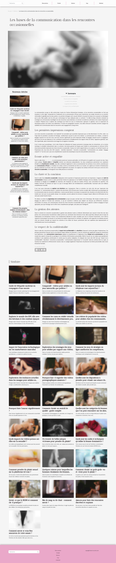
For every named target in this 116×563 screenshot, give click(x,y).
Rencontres (45, 3)
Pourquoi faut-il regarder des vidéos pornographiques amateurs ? (57, 379)
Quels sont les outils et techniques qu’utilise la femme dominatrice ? (90, 440)
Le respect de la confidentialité (71, 106)
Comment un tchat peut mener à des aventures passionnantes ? (20, 159)
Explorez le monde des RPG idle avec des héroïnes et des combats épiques (24, 317)
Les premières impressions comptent (70, 96)
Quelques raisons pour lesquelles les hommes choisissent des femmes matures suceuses (57, 471)
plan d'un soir (48, 160)
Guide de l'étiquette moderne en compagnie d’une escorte (20, 110)
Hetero (73, 3)
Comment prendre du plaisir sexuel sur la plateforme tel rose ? (23, 470)
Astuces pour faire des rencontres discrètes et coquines (89, 501)
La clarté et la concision (71, 101)
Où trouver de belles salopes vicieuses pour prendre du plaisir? (56, 440)
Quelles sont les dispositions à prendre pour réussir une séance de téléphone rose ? (90, 380)
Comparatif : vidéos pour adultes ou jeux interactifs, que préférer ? (20, 134)
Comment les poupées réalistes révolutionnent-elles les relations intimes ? (20, 210)
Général (101, 3)
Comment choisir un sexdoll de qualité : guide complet (55, 409)
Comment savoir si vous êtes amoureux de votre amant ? (20, 532)
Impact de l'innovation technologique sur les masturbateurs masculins (24, 348)
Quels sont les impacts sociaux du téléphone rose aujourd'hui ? (20, 184)
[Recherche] (16, 3)
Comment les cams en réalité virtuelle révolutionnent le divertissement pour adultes (58, 318)
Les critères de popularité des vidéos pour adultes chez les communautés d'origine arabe (91, 318)
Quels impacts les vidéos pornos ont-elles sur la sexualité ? (24, 440)
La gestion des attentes (70, 104)
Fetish (59, 3)
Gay (87, 3)
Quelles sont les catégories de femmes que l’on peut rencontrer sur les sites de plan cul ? (91, 410)
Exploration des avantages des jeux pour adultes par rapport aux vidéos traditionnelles (57, 349)
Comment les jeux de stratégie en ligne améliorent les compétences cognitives (89, 349)
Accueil (10, 11)
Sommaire (72, 93)
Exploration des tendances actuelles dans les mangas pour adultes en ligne (23, 380)
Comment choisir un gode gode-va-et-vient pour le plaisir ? (91, 470)
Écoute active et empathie (71, 99)
